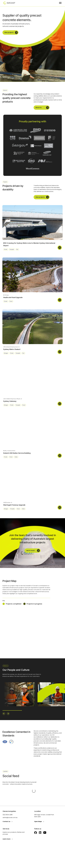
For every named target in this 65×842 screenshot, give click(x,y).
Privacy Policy (43, 837)
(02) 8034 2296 (7, 808)
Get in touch (33, 550)
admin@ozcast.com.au (10, 811)
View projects (11, 32)
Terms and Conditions (54, 837)
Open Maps (39, 815)
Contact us (8, 815)
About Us (42, 107)
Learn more (8, 832)
